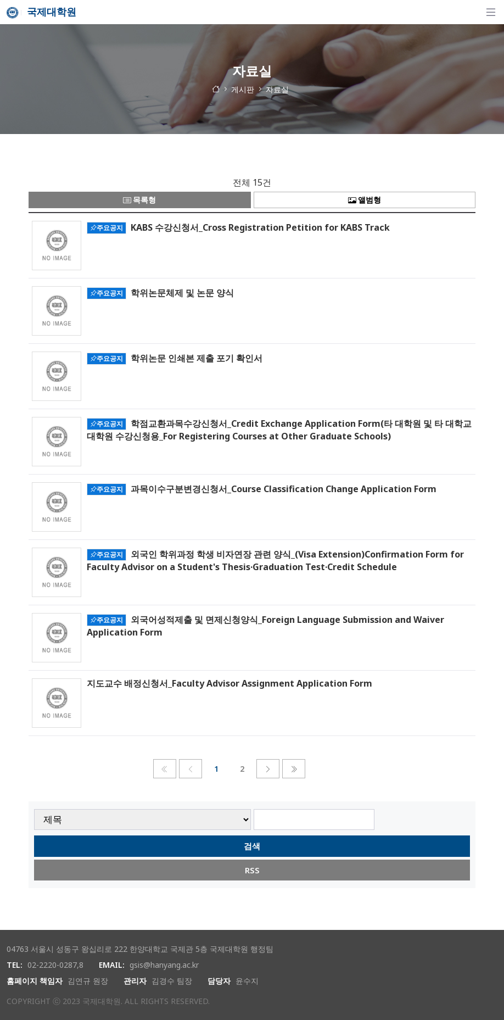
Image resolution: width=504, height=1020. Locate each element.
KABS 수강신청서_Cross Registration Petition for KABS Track (260, 227)
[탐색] (490, 12)
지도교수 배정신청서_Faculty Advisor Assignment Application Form (229, 683)
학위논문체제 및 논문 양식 (182, 292)
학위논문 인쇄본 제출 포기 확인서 (196, 358)
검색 (252, 845)
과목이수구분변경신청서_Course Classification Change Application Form (283, 488)
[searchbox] (314, 820)
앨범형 (364, 199)
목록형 (139, 199)
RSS (252, 870)
